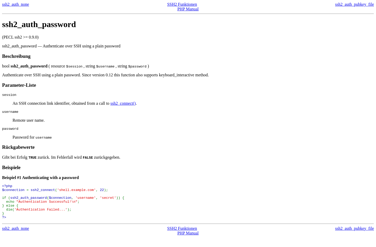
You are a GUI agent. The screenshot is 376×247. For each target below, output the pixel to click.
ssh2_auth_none (15, 4)
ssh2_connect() (123, 104)
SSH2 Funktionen (182, 4)
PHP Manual (188, 9)
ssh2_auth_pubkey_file (354, 4)
